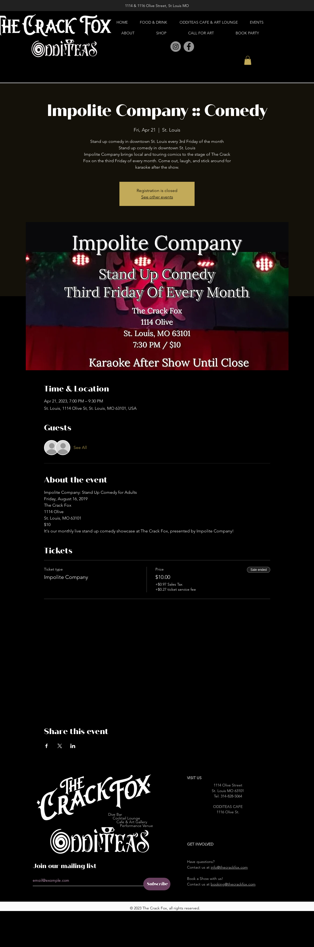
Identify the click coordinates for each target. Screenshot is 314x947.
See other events (157, 196)
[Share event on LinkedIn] (72, 746)
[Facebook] (189, 46)
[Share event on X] (59, 746)
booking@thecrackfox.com (233, 884)
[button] (247, 60)
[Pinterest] (164, 47)
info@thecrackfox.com (229, 867)
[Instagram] (175, 46)
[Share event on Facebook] (46, 746)
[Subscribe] (156, 884)
